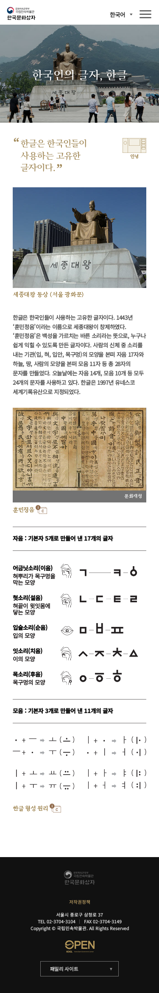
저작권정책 (79, 902)
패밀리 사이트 (64, 968)
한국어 (117, 14)
